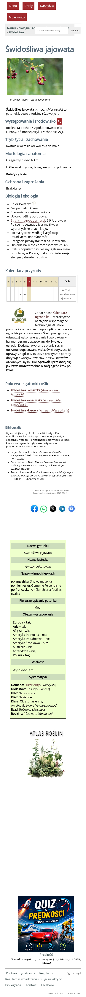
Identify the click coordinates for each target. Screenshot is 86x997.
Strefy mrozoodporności (28, 220)
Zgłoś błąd (73, 973)
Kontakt (31, 985)
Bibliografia (13, 985)
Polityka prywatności (20, 973)
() (35, 392)
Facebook (47, 985)
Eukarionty (32, 685)
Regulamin (46, 973)
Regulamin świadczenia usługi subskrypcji (34, 979)
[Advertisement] (46, 839)
